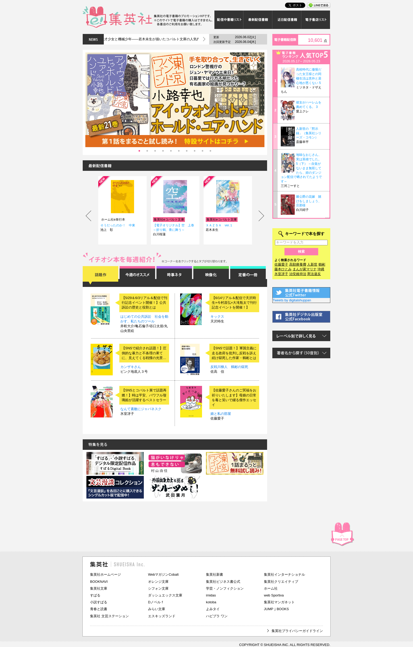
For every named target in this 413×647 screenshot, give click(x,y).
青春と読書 (98, 609)
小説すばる (98, 602)
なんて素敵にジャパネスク (140, 409)
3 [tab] (155, 151)
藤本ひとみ (283, 269)
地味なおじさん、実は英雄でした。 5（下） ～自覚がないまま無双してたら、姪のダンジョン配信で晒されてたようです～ (301, 168)
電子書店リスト (315, 20)
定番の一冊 (248, 275)
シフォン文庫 (158, 588)
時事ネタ (174, 275)
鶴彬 (321, 264)
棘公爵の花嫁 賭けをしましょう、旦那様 (308, 201)
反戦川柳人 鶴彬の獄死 (229, 367)
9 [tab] (202, 151)
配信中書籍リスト (228, 20)
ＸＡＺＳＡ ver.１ (219, 225)
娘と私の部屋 (220, 414)
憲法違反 (314, 274)
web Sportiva (274, 595)
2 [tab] (147, 151)
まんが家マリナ (305, 269)
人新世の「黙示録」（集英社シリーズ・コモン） (308, 133)
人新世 (312, 264)
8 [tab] (194, 151)
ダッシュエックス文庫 (165, 595)
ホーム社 (271, 588)
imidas (211, 595)
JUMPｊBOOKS (276, 609)
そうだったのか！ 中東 (117, 225)
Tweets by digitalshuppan (292, 300)
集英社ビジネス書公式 (223, 582)
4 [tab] (163, 151)
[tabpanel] (174, 99)
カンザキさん (130, 367)
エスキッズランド (161, 616)
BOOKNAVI (99, 582)
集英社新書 (214, 574)
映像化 (211, 275)
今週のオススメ (137, 275)
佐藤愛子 (281, 264)
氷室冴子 (281, 274)
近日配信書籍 (286, 20)
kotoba (211, 602)
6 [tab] (178, 151)
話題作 (100, 275)
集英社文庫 (98, 588)
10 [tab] (210, 151)
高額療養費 (297, 264)
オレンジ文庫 (158, 582)
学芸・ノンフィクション (225, 588)
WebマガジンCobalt (163, 574)
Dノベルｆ (156, 602)
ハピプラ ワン (217, 616)
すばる (95, 595)
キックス (217, 316)
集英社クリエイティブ (281, 582)
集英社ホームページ (105, 574)
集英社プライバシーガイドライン (297, 631)
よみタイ (213, 609)
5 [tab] (171, 151)
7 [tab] (186, 151)
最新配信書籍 (257, 20)
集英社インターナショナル (284, 574)
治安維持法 (297, 274)
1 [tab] (139, 151)
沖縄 (320, 269)
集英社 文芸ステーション (109, 616)
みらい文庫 (156, 609)
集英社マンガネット (279, 602)
